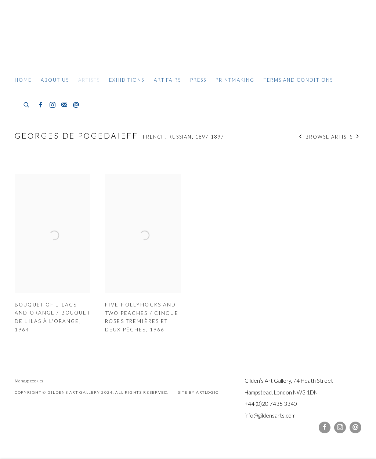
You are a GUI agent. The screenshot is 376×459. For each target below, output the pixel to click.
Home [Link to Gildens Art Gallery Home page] (23, 80)
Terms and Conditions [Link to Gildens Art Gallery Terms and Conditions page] (298, 80)
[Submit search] (27, 104)
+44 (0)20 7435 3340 (271, 403)
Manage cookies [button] (29, 380)
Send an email (76, 105)
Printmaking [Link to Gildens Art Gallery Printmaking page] (235, 80)
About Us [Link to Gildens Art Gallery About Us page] (55, 80)
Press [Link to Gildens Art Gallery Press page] (198, 80)
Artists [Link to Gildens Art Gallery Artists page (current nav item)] (89, 80)
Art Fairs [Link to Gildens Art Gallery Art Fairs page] (167, 80)
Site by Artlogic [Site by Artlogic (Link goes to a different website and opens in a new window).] (198, 392)
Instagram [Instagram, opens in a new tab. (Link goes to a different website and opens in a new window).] (52, 105)
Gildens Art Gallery (37, 35)
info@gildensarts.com (270, 415)
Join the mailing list (64, 105)
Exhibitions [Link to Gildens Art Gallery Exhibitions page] (127, 80)
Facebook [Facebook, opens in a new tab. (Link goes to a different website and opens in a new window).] (41, 105)
